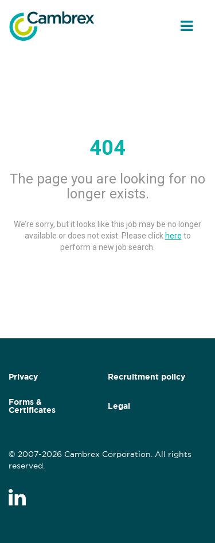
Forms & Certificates (32, 406)
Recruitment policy (146, 377)
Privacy (23, 377)
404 (107, 148)
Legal (119, 406)
